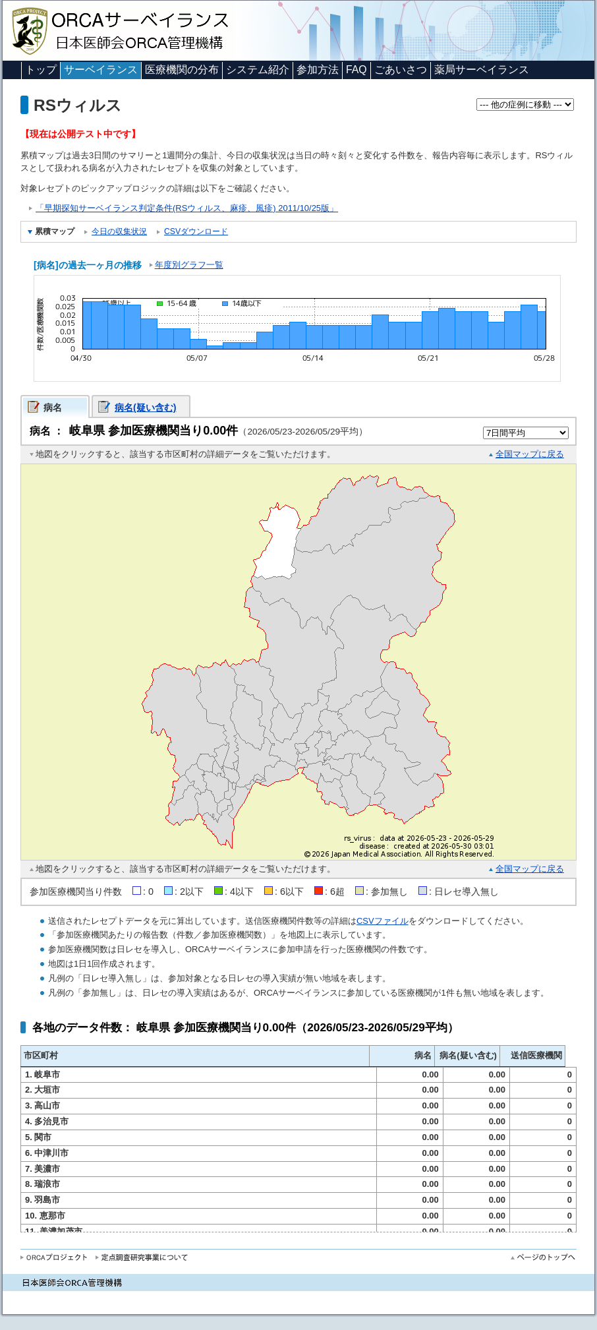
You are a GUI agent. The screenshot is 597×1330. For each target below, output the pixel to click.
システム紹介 (257, 69)
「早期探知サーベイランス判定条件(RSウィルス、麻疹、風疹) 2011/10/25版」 (187, 208)
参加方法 (318, 69)
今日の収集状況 (119, 231)
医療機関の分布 (182, 69)
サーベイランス (101, 69)
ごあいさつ (400, 69)
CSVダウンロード (196, 231)
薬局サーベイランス (481, 69)
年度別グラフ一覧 (189, 265)
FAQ (356, 69)
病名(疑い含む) (146, 407)
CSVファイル (382, 921)
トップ (41, 69)
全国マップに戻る (530, 454)
